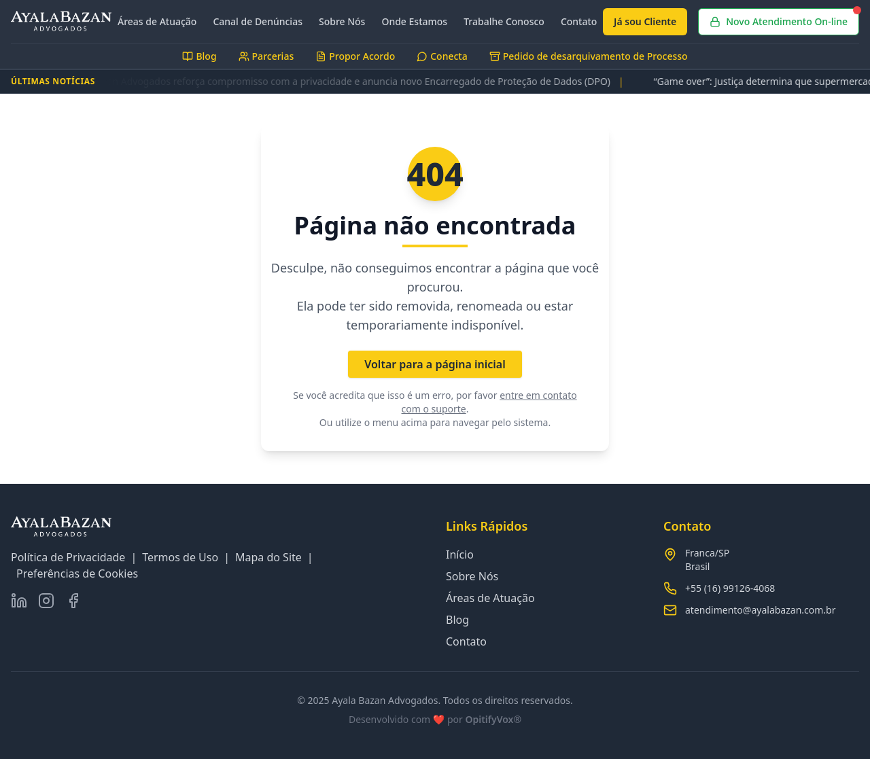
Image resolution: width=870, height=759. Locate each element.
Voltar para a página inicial (435, 364)
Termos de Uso (180, 557)
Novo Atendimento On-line (784, 18)
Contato (579, 21)
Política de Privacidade (68, 557)
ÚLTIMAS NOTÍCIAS (53, 81)
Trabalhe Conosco (504, 21)
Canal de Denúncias (257, 21)
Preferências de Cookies (77, 573)
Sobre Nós (342, 21)
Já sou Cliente (645, 21)
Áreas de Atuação (157, 21)
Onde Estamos (414, 21)
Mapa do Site (268, 557)
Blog (457, 619)
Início (460, 554)
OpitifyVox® (493, 719)
